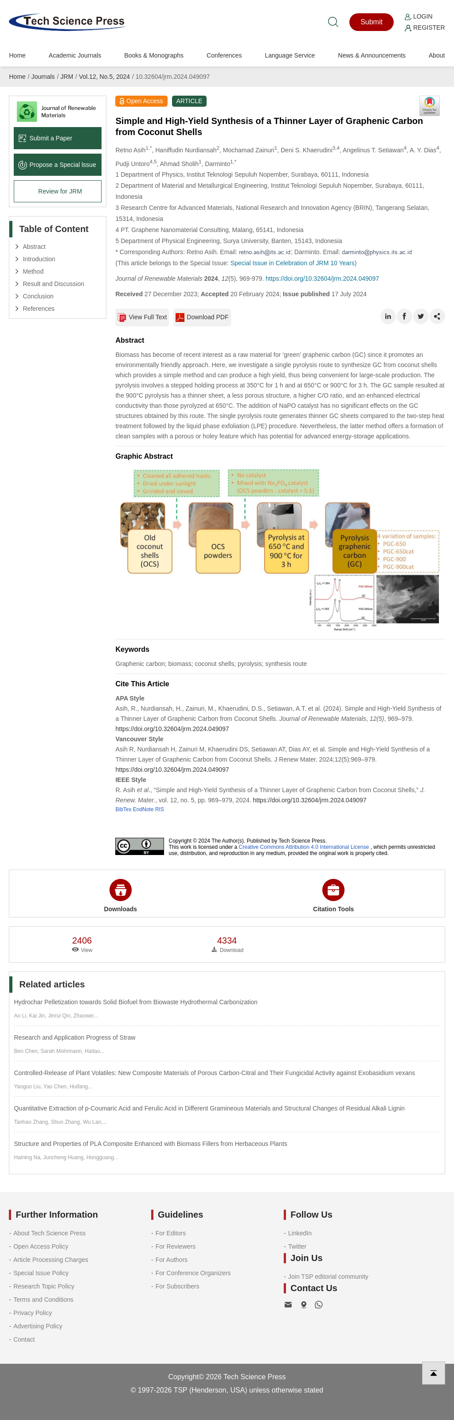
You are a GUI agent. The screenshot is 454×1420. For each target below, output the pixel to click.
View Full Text (142, 317)
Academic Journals (75, 55)
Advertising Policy (38, 1326)
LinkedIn (300, 1233)
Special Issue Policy (41, 1273)
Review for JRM (60, 191)
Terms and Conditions (43, 1299)
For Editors (171, 1233)
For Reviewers (176, 1246)
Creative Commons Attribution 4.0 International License (304, 847)
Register (425, 27)
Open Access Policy (40, 1246)
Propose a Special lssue (57, 164)
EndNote (143, 809)
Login (418, 16)
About (437, 55)
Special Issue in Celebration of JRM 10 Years (293, 263)
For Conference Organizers (193, 1273)
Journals (43, 76)
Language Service (290, 55)
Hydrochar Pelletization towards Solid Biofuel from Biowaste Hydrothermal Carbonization (135, 1002)
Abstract (34, 246)
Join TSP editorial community (328, 1276)
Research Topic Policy (43, 1286)
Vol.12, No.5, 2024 (104, 76)
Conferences (224, 55)
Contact (24, 1339)
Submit (371, 22)
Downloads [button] (120, 896)
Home (17, 55)
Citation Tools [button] (333, 896)
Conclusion (38, 296)
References (39, 308)
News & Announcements (372, 55)
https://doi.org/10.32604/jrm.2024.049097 (322, 278)
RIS (159, 809)
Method (33, 271)
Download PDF (202, 317)
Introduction (39, 259)
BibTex (123, 809)
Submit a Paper (45, 138)
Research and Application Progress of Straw (74, 1037)
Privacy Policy (32, 1312)
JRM (66, 76)
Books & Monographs (154, 55)
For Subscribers (178, 1286)
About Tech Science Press (49, 1233)
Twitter (297, 1246)
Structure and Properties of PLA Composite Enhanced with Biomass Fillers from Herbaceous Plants (150, 1143)
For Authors (172, 1259)
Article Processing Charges (50, 1259)
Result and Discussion (53, 283)
